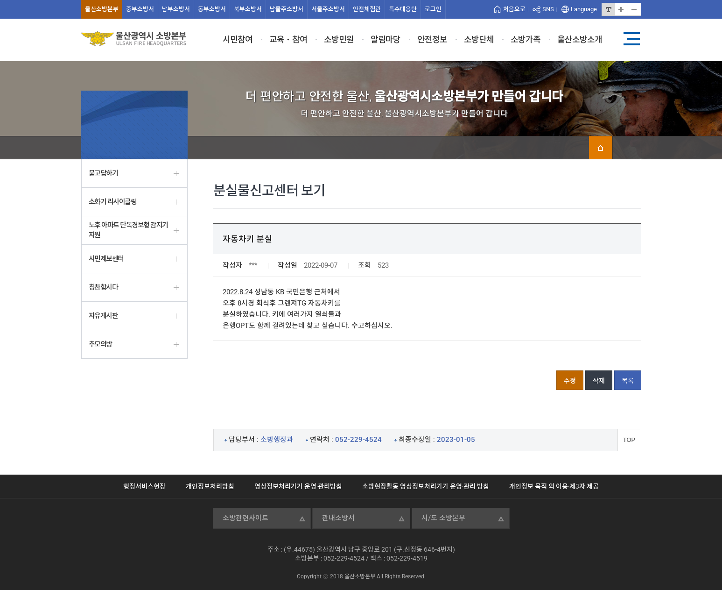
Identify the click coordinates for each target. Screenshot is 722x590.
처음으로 (514, 9)
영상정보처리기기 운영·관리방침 (298, 486)
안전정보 (432, 39)
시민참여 (237, 39)
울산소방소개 (579, 39)
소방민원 (339, 39)
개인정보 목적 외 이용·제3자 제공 (554, 486)
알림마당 (385, 39)
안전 (367, 9)
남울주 (286, 9)
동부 (212, 9)
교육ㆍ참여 (288, 39)
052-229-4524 (344, 558)
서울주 (328, 9)
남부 (176, 9)
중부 (140, 9)
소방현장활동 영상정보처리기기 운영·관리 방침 (425, 486)
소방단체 (479, 39)
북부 (248, 9)
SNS (548, 9)
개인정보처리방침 (210, 486)
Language (584, 9)
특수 (403, 9)
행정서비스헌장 (144, 486)
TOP (629, 439)
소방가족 (525, 39)
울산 (102, 9)
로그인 (433, 9)
